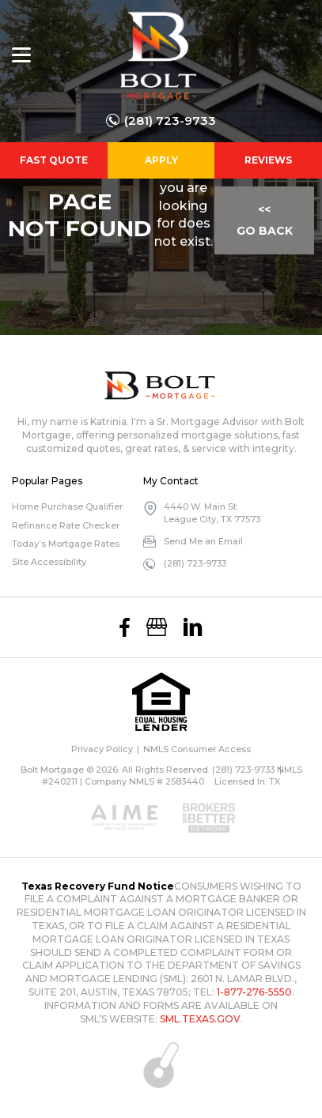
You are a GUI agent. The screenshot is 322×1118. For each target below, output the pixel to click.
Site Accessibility (49, 561)
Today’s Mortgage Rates (65, 543)
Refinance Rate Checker (65, 525)
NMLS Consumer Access (197, 749)
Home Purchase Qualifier (67, 506)
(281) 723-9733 (170, 120)
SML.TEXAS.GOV (200, 1019)
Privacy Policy (102, 749)
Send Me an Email (203, 541)
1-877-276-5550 (254, 992)
